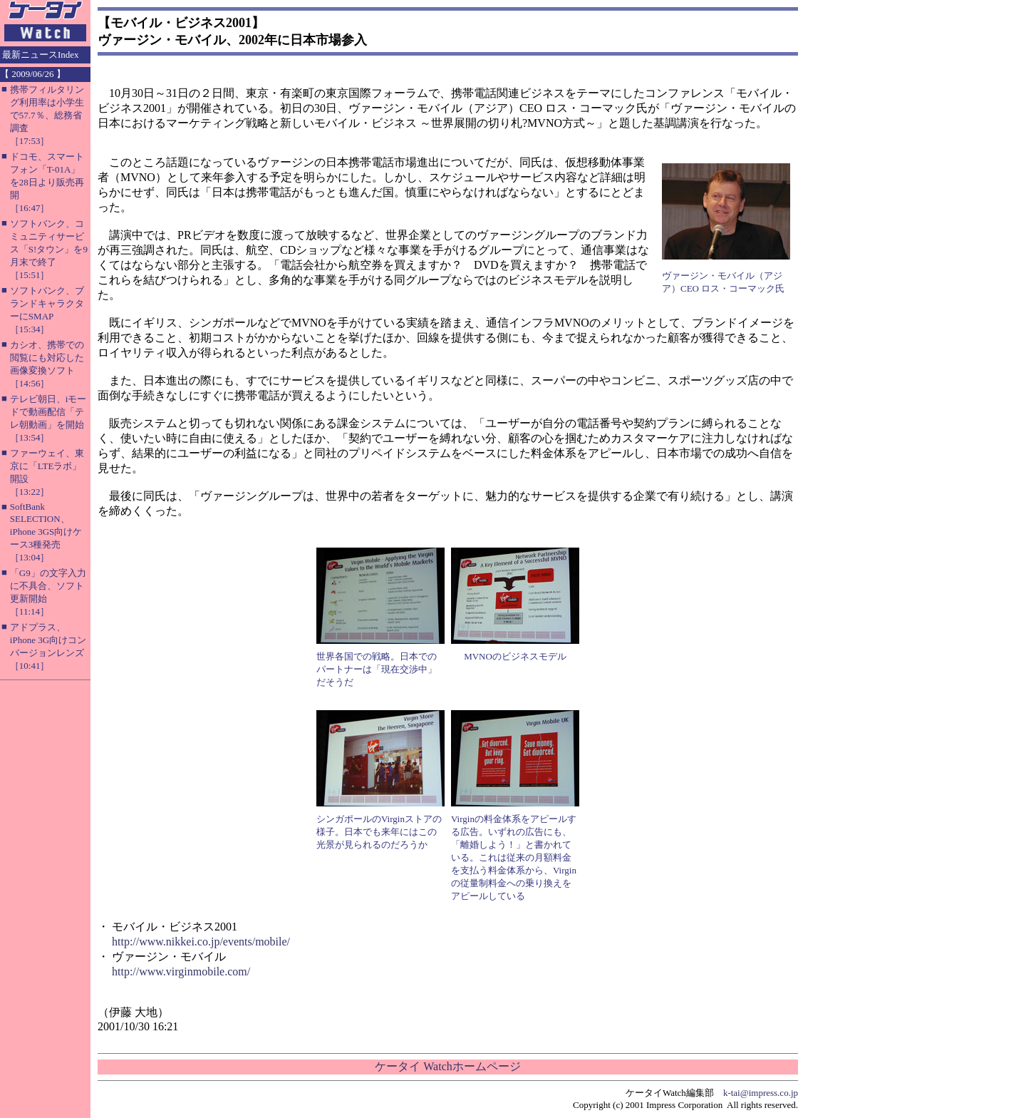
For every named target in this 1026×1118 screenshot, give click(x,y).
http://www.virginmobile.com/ (181, 971)
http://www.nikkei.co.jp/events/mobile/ (201, 941)
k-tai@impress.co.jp (760, 1092)
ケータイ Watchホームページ (447, 1066)
